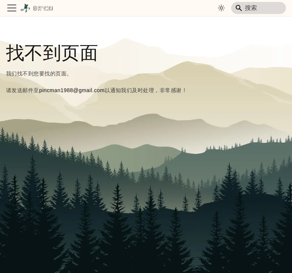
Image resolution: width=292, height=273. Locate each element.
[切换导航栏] (11, 8)
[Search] (258, 8)
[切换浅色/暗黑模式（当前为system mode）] (221, 8)
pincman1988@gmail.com (72, 90)
